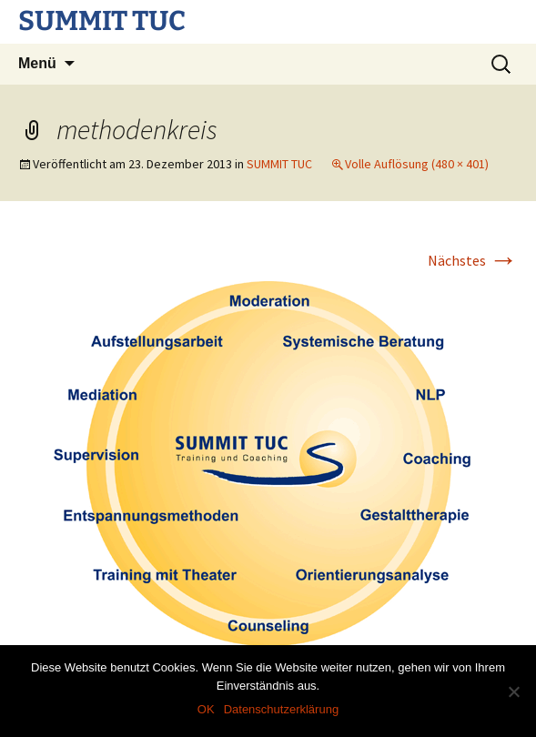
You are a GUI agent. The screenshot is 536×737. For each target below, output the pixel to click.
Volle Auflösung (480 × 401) (417, 164)
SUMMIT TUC (279, 164)
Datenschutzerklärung (281, 709)
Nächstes (473, 260)
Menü (37, 63)
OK (206, 709)
